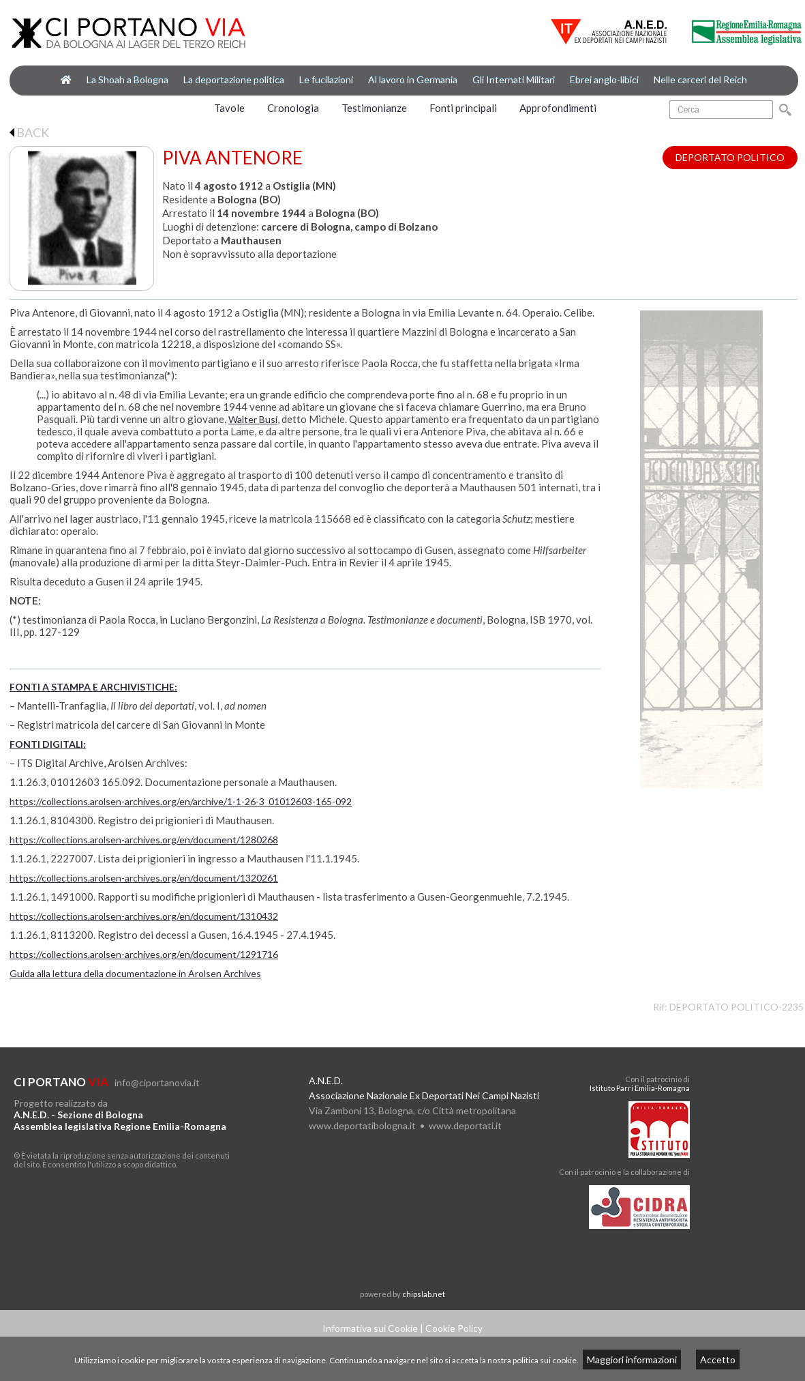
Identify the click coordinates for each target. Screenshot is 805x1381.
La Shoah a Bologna (127, 79)
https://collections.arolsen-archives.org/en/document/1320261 (144, 878)
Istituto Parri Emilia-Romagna (640, 1088)
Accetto (717, 1359)
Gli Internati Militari (513, 79)
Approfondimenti (557, 108)
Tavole (229, 108)
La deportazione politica (233, 79)
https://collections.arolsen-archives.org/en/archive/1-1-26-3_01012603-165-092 (181, 801)
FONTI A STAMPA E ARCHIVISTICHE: (93, 687)
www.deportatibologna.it (362, 1125)
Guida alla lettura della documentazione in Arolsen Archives (135, 973)
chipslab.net (423, 1294)
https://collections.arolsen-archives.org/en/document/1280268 (144, 839)
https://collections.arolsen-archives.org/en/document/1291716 (144, 954)
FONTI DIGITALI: (48, 744)
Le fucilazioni (326, 79)
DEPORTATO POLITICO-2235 (736, 1007)
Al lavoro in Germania (412, 79)
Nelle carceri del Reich (700, 79)
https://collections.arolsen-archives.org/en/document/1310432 (144, 916)
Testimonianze (374, 108)
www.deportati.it (465, 1125)
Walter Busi (252, 419)
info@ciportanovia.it (157, 1082)
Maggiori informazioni (632, 1359)
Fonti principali (463, 108)
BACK (29, 132)
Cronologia (293, 108)
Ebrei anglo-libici (604, 79)
